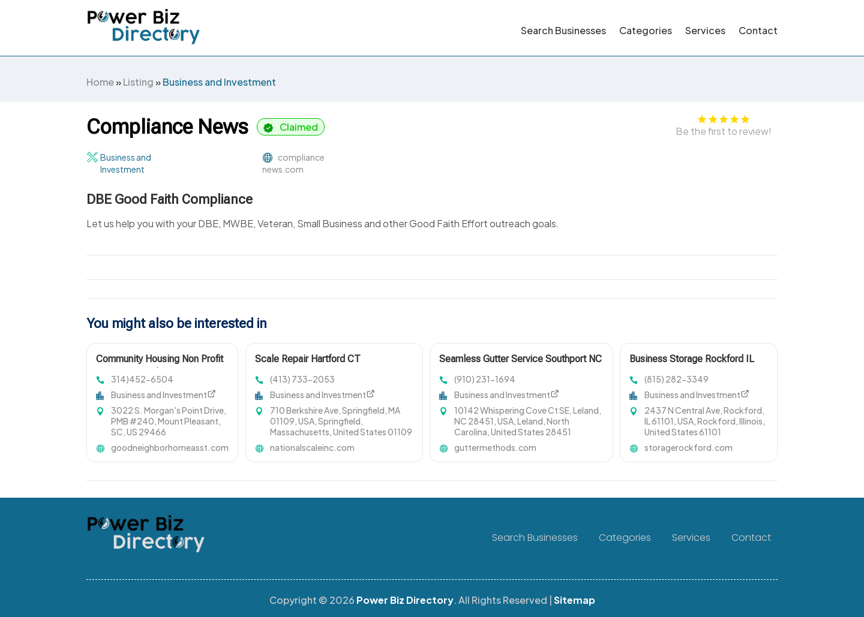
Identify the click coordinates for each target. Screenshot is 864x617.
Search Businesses (563, 30)
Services (705, 30)
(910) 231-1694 (484, 379)
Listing (138, 82)
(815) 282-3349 (676, 379)
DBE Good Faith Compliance (169, 199)
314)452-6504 (142, 379)
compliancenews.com (293, 163)
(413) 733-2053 (302, 379)
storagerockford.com (688, 447)
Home (100, 82)
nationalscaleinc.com (312, 447)
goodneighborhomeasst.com (170, 447)
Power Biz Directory (405, 600)
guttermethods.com (495, 447)
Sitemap (574, 600)
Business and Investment (219, 82)
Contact (758, 30)
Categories (645, 30)
